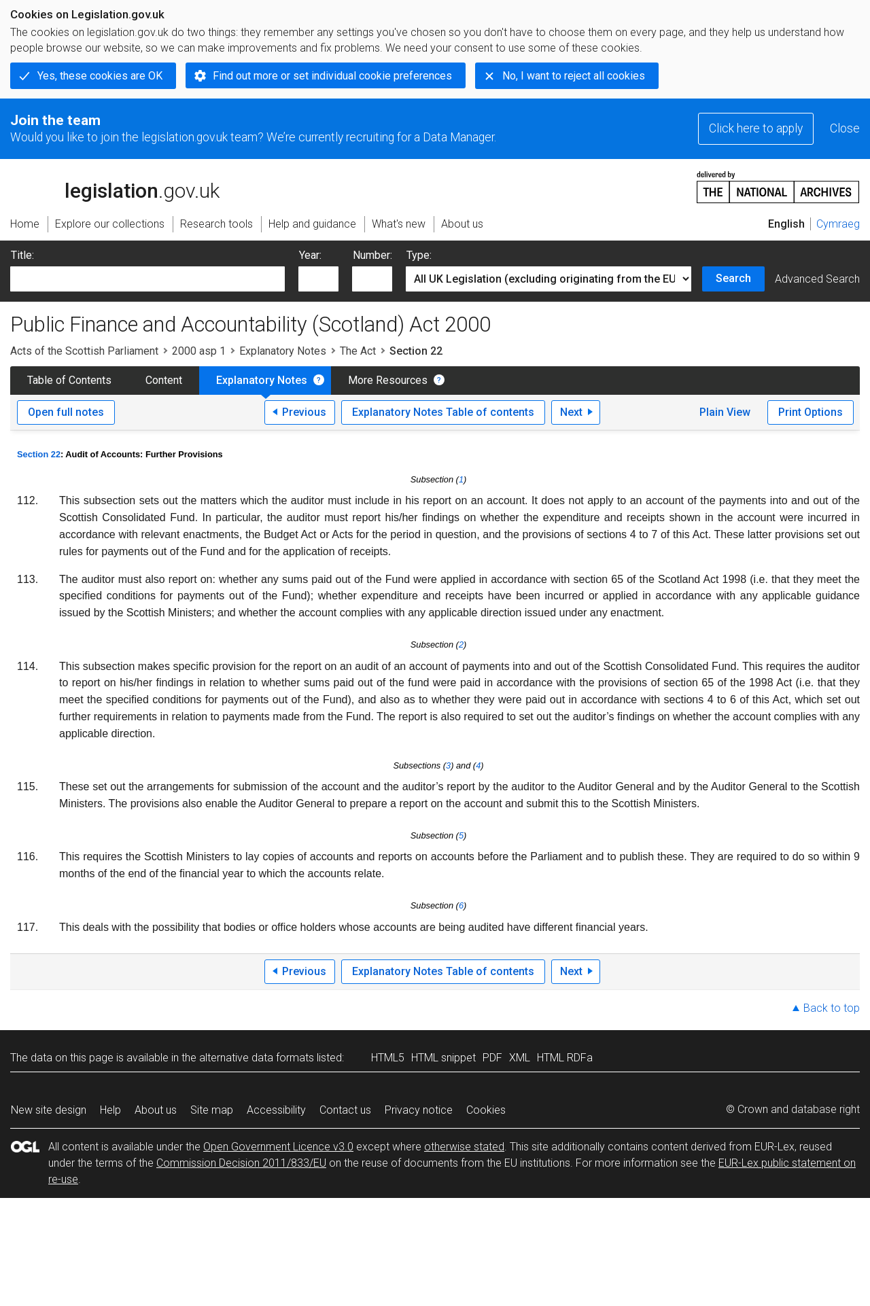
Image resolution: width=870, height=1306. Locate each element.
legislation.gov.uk (115, 186)
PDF (492, 1057)
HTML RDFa (565, 1057)
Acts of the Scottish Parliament (84, 351)
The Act (358, 351)
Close (845, 128)
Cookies (486, 1110)
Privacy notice (419, 1110)
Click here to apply (756, 128)
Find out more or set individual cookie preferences (332, 75)
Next (571, 412)
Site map (211, 1110)
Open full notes (66, 412)
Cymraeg (838, 223)
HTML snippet (443, 1057)
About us (156, 1110)
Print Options (810, 412)
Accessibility (276, 1110)
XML (519, 1057)
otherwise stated (464, 1146)
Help (110, 1110)
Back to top (831, 1008)
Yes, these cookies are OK (99, 75)
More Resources (388, 380)
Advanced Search (817, 278)
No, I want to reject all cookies (573, 75)
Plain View (724, 412)
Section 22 (38, 454)
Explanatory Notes (282, 351)
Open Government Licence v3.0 (278, 1146)
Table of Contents (69, 380)
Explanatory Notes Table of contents (443, 412)
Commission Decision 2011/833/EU (241, 1163)
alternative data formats (256, 1057)
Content (163, 380)
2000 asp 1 (199, 351)
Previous (304, 412)
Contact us (345, 1110)
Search (733, 278)
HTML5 (387, 1057)
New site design (48, 1110)
